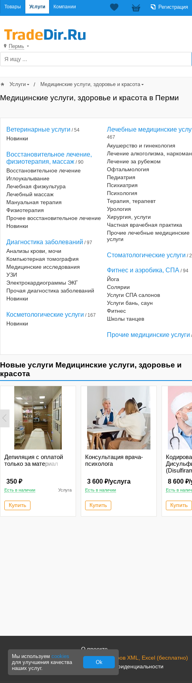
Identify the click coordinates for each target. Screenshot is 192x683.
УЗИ (11, 275)
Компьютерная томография (42, 259)
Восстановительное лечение (43, 170)
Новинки (17, 138)
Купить (17, 505)
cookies (60, 656)
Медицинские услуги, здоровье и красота (90, 84)
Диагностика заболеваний (44, 242)
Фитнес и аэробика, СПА (143, 270)
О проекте (94, 649)
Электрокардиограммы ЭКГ (42, 282)
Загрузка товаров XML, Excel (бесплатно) (134, 657)
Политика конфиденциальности (122, 666)
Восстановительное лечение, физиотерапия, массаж (49, 158)
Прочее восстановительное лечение (53, 218)
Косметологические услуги (45, 314)
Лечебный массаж (29, 194)
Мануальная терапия (34, 202)
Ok (99, 662)
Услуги (37, 7)
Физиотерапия (25, 210)
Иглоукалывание (27, 178)
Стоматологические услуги (146, 255)
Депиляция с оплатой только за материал (33, 460)
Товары (12, 7)
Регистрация (173, 7)
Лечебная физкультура (36, 186)
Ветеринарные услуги (38, 129)
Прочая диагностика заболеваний (50, 290)
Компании (64, 7)
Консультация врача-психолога (114, 460)
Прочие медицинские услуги (148, 334)
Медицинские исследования (43, 267)
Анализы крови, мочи (33, 251)
